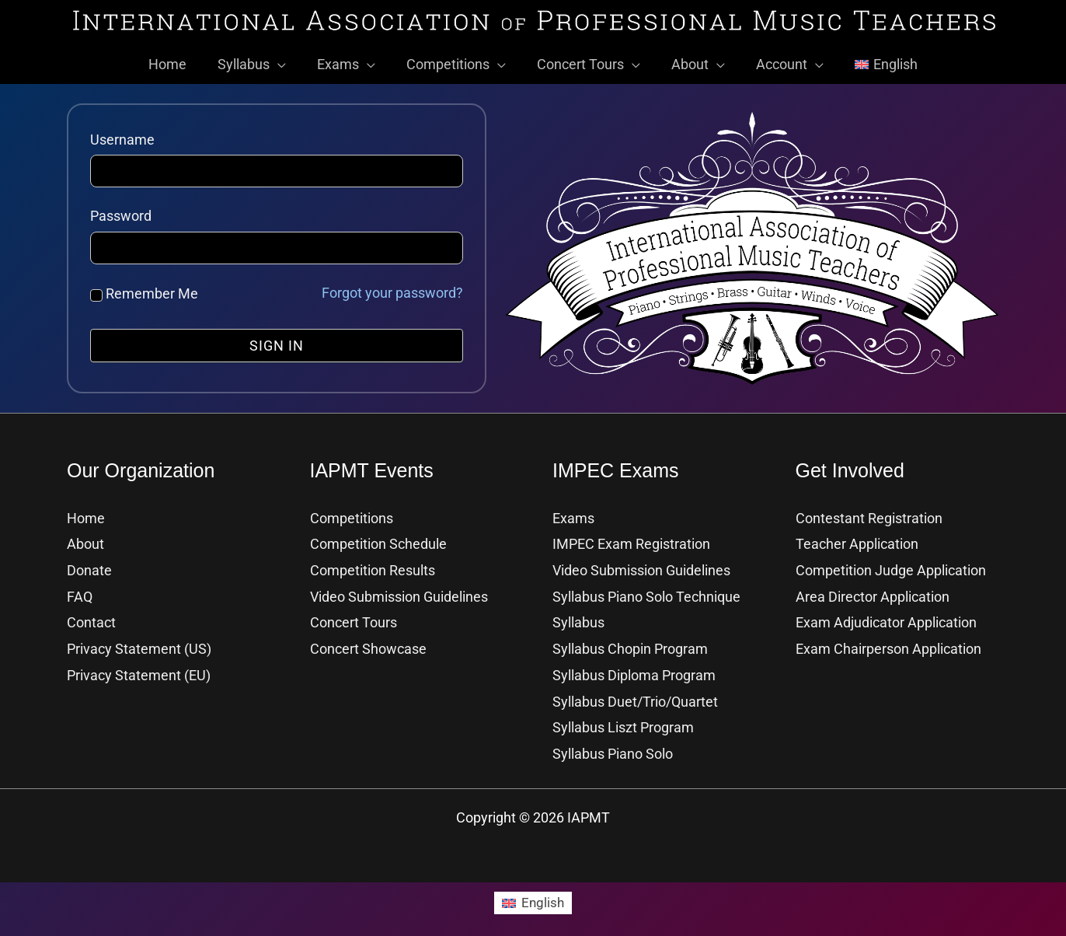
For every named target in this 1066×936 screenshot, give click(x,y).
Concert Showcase (368, 642)
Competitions (351, 512)
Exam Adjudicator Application (886, 615)
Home (86, 512)
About (85, 537)
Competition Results (372, 563)
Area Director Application (872, 590)
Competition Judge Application (891, 563)
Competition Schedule (378, 537)
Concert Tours (353, 615)
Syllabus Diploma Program (634, 667)
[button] (285, 58)
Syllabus (578, 615)
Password (121, 209)
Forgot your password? (392, 286)
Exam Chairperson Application (888, 642)
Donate (89, 563)
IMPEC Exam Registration (631, 537)
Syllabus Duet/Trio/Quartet (635, 694)
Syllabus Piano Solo (612, 745)
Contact (91, 615)
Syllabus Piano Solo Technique (646, 590)
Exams (573, 512)
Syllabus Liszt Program (623, 719)
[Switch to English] (533, 894)
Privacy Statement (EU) (139, 667)
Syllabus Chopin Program (630, 642)
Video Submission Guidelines (399, 590)
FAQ (79, 590)
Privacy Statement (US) (139, 642)
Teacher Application (857, 537)
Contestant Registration (869, 512)
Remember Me (144, 287)
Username (122, 133)
